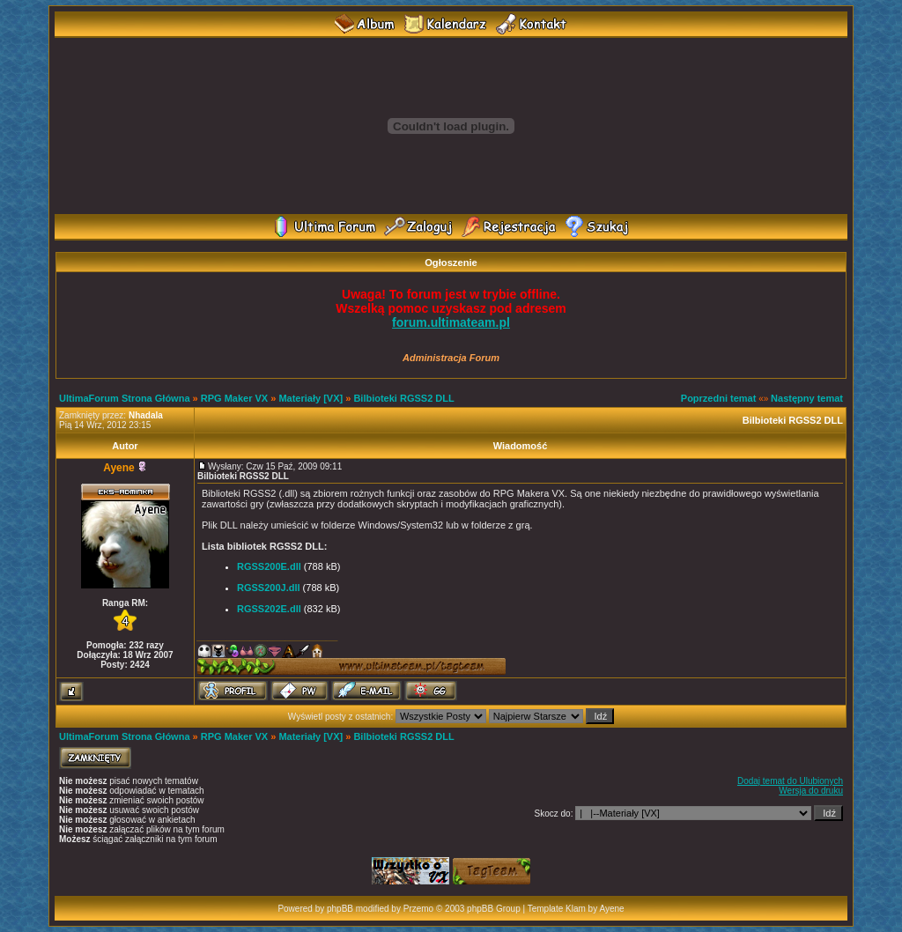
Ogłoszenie (451, 262)
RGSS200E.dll (269, 566)
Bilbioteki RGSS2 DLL (403, 398)
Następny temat (807, 398)
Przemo (418, 909)
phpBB (340, 909)
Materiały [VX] (310, 398)
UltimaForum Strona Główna (124, 398)
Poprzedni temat (719, 398)
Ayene (119, 468)
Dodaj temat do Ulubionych (790, 781)
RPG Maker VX (234, 398)
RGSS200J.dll (268, 587)
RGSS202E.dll (269, 608)
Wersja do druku (811, 790)
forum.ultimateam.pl (451, 322)
